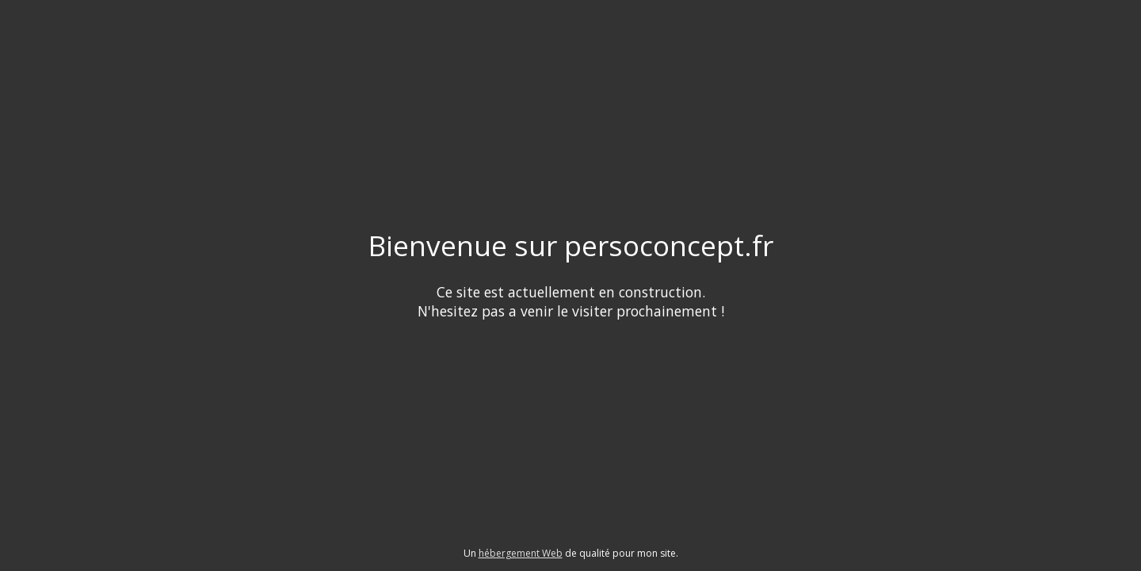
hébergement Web (521, 553)
